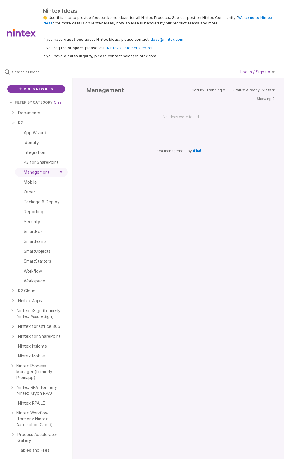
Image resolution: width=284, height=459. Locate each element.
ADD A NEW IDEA (36, 89)
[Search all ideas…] (39, 71)
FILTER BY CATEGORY (31, 102)
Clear (58, 102)
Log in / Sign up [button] (257, 71)
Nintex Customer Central (129, 47)
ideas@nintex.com (166, 39)
